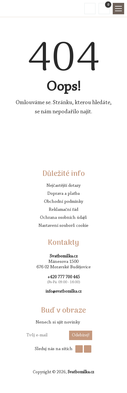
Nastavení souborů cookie (63, 225)
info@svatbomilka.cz (64, 291)
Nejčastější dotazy (63, 185)
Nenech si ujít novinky (58, 322)
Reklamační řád (63, 209)
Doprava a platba (63, 193)
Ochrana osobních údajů (63, 217)
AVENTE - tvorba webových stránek (63, 383)
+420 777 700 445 (63, 277)
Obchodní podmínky (63, 201)
